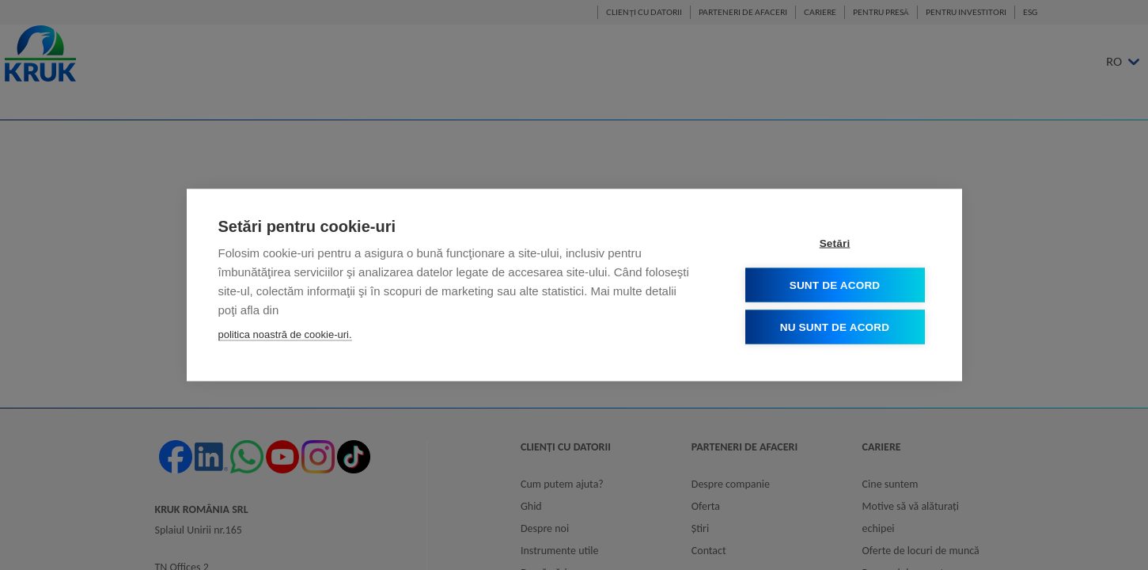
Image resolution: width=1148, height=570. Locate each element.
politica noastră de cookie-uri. (285, 334)
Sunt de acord (835, 285)
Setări (835, 243)
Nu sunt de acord (834, 326)
